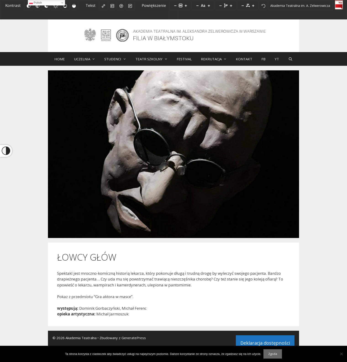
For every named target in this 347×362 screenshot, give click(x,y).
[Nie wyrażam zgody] (341, 353)
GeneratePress (133, 339)
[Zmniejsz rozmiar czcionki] (197, 5)
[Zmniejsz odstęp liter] (242, 5)
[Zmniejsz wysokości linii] (220, 5)
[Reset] (263, 5)
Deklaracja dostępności (265, 344)
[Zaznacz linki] (103, 5)
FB (263, 60)
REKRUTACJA (216, 60)
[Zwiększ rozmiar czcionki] (208, 5)
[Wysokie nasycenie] (74, 5)
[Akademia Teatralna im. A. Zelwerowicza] (300, 5)
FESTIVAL (184, 60)
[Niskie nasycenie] (65, 5)
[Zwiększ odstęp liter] (253, 5)
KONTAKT (244, 60)
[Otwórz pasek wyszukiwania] (290, 60)
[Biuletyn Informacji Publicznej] (338, 4)
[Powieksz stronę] (185, 5)
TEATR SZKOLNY (153, 60)
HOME (59, 60)
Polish (35, 3)
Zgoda (272, 354)
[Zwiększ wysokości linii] (231, 5)
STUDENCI (117, 60)
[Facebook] (173, 14)
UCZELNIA (87, 60)
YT (277, 60)
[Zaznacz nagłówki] (112, 5)
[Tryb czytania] (130, 5)
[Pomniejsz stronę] (175, 5)
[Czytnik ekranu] (121, 5)
